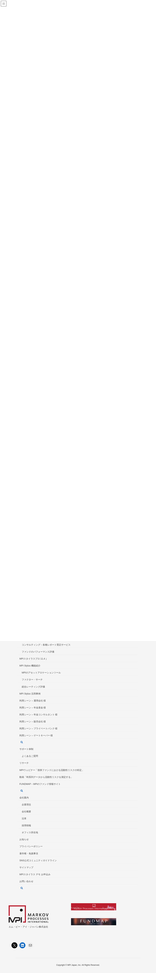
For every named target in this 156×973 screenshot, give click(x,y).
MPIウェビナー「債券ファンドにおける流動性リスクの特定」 (51, 770)
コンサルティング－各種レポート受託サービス (46, 644)
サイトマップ (26, 867)
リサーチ (24, 763)
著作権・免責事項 (28, 853)
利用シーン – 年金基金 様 (32, 707)
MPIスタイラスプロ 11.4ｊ (33, 658)
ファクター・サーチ (32, 679)
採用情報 (26, 825)
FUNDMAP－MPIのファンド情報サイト (40, 784)
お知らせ (24, 839)
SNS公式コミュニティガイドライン (38, 860)
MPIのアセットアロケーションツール (41, 672)
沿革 (24, 818)
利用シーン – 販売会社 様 (32, 721)
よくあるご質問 (30, 756)
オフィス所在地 (30, 832)
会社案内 (24, 797)
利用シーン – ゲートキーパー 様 (36, 735)
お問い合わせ (26, 881)
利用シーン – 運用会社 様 (32, 700)
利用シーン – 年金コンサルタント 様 (38, 714)
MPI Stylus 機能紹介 (29, 665)
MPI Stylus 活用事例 (29, 693)
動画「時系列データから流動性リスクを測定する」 (46, 777)
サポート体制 (26, 749)
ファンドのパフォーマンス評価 (38, 651)
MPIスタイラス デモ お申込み (34, 874)
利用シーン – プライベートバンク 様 (38, 728)
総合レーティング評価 (33, 686)
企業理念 (26, 804)
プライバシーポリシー (31, 846)
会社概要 (26, 811)
